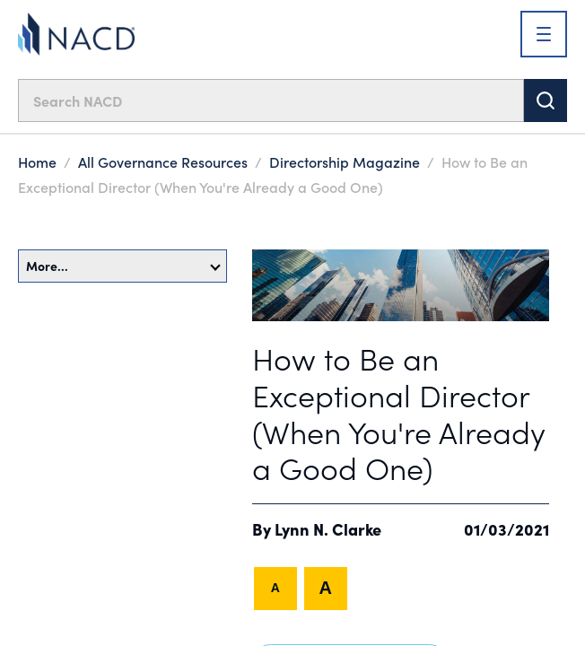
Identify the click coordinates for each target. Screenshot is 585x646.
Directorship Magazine (344, 161)
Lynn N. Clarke (328, 529)
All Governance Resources (163, 161)
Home (37, 161)
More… (123, 266)
